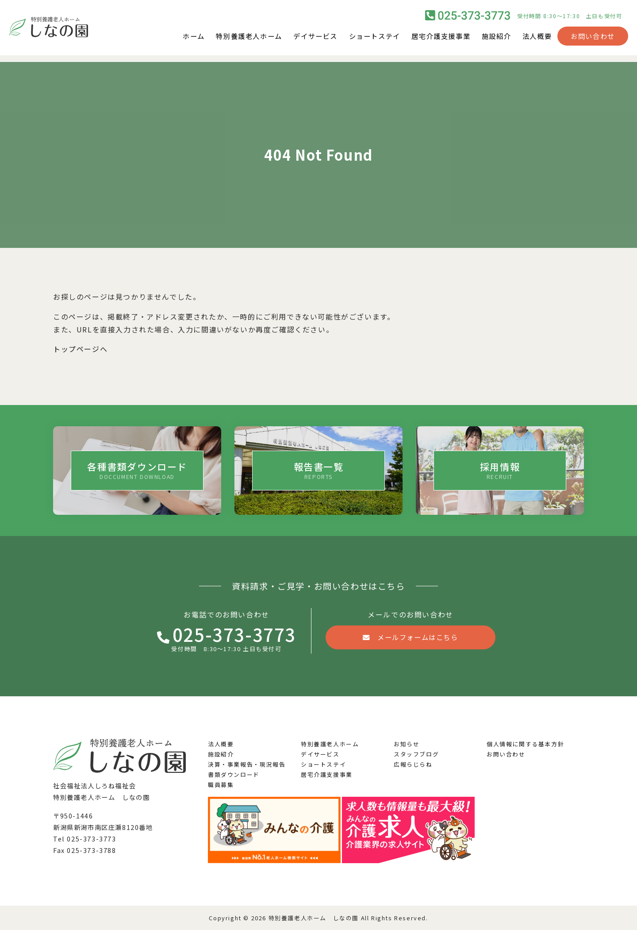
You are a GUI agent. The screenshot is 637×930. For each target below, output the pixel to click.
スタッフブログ (416, 754)
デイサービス (303, 39)
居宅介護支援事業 (435, 39)
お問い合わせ (592, 39)
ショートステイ (366, 39)
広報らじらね (413, 764)
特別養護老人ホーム (234, 39)
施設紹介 (493, 39)
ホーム (176, 39)
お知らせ (406, 744)
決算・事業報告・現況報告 (246, 764)
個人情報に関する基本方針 (525, 744)
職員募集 (221, 784)
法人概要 (536, 39)
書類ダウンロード (234, 774)
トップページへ (80, 348)
